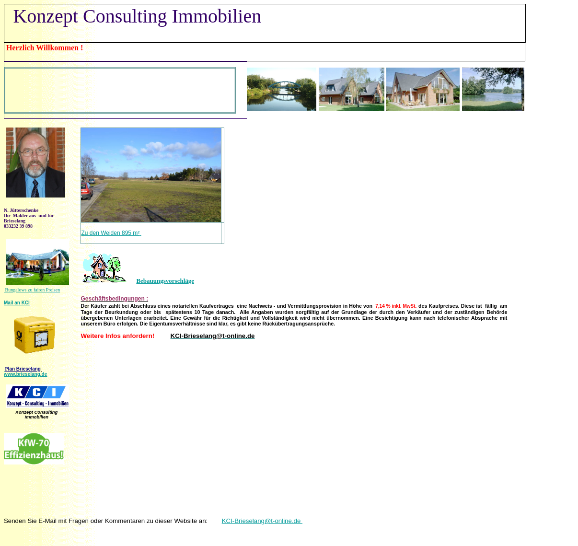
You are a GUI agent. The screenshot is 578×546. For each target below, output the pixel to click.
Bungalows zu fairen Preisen (32, 289)
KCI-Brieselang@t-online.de (262, 520)
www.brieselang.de (25, 374)
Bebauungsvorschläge (165, 280)
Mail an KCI (17, 302)
